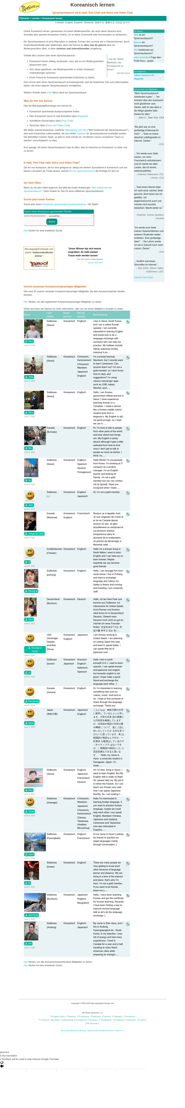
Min (28, 448)
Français (59, 22)
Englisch (55, 1016)
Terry (29, 412)
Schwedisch (119, 1020)
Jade (29, 376)
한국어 (126, 22)
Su (28, 480)
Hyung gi (31, 590)
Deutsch (106, 1016)
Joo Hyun (31, 914)
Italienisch (95, 1016)
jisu (28, 943)
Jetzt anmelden (142, 57)
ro (27, 672)
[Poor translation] (2, 1064)
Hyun (29, 722)
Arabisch (142, 1020)
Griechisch (130, 1020)
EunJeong (32, 701)
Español (78, 22)
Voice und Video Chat (58, 125)
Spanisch (71, 1016)
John (29, 505)
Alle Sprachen (92, 1023)
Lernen (35, 18)
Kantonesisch (67, 1020)
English (69, 22)
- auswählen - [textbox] (55, 216)
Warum (137, 42)
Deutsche (89, 22)
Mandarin (55, 1020)
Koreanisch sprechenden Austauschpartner (64, 204)
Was (136, 35)
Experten (81, 133)
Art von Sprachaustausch (82, 171)
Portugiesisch (80, 1020)
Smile (29, 811)
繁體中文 (110, 22)
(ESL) (62, 1016)
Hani (29, 619)
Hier (26, 230)
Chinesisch (44, 1020)
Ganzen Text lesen (143, 277)
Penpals (82, 116)
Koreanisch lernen (52, 18)
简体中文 (99, 22)
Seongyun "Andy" (35, 649)
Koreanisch (129, 1016)
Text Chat (67, 121)
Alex (29, 790)
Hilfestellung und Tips (76, 130)
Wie (136, 50)
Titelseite (24, 18)
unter (49, 92)
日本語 (118, 22)
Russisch (93, 1020)
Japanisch (117, 1016)
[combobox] (69, 216)
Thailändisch (105, 1020)
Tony (29, 341)
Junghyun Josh (34, 533)
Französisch (83, 1016)
